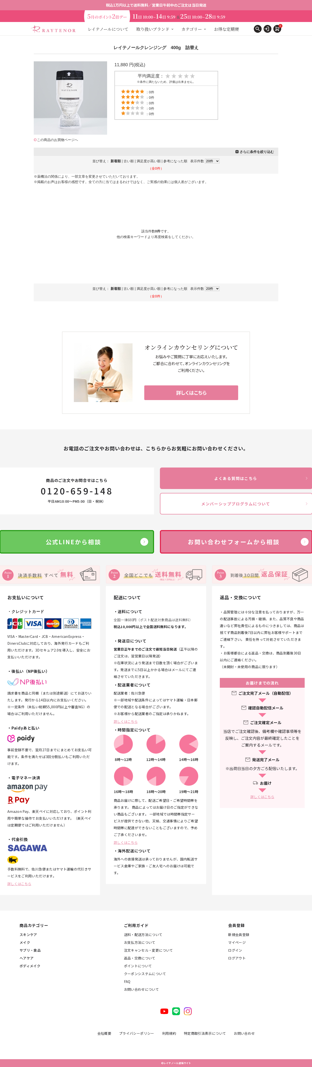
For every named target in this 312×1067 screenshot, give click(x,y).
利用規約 (169, 1033)
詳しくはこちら (19, 883)
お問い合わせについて (141, 989)
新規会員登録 (238, 934)
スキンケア (28, 934)
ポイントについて (138, 965)
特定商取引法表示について (205, 1033)
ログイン (235, 950)
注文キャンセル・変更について (148, 950)
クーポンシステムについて (145, 973)
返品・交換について (140, 958)
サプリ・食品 (30, 950)
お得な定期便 (226, 29)
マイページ (237, 942)
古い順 (128, 161)
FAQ (127, 981)
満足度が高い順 (149, 161)
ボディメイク (30, 965)
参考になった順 (175, 161)
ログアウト (237, 958)
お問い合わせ (244, 1033)
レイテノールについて (108, 29)
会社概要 (104, 1033)
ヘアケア (26, 958)
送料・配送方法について (143, 934)
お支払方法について (140, 942)
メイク (25, 942)
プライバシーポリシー (136, 1033)
